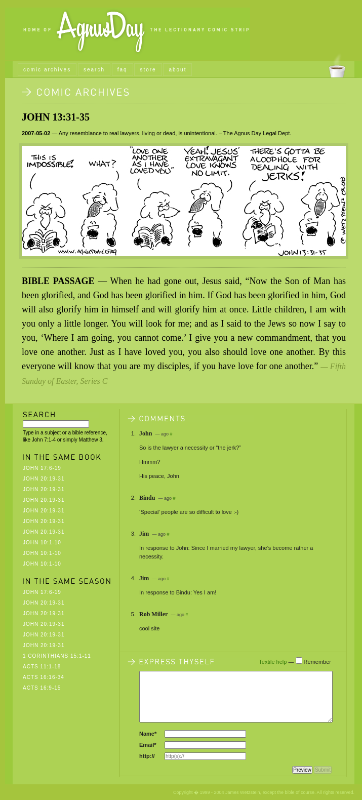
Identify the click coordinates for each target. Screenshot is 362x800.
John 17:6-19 (42, 468)
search (94, 69)
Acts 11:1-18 (42, 666)
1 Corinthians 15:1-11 (57, 656)
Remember (317, 662)
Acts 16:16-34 (43, 677)
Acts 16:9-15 (42, 688)
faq (122, 69)
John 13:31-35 (56, 117)
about (177, 69)
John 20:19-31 (43, 479)
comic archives (47, 69)
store (148, 69)
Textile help (273, 662)
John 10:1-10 (42, 542)
